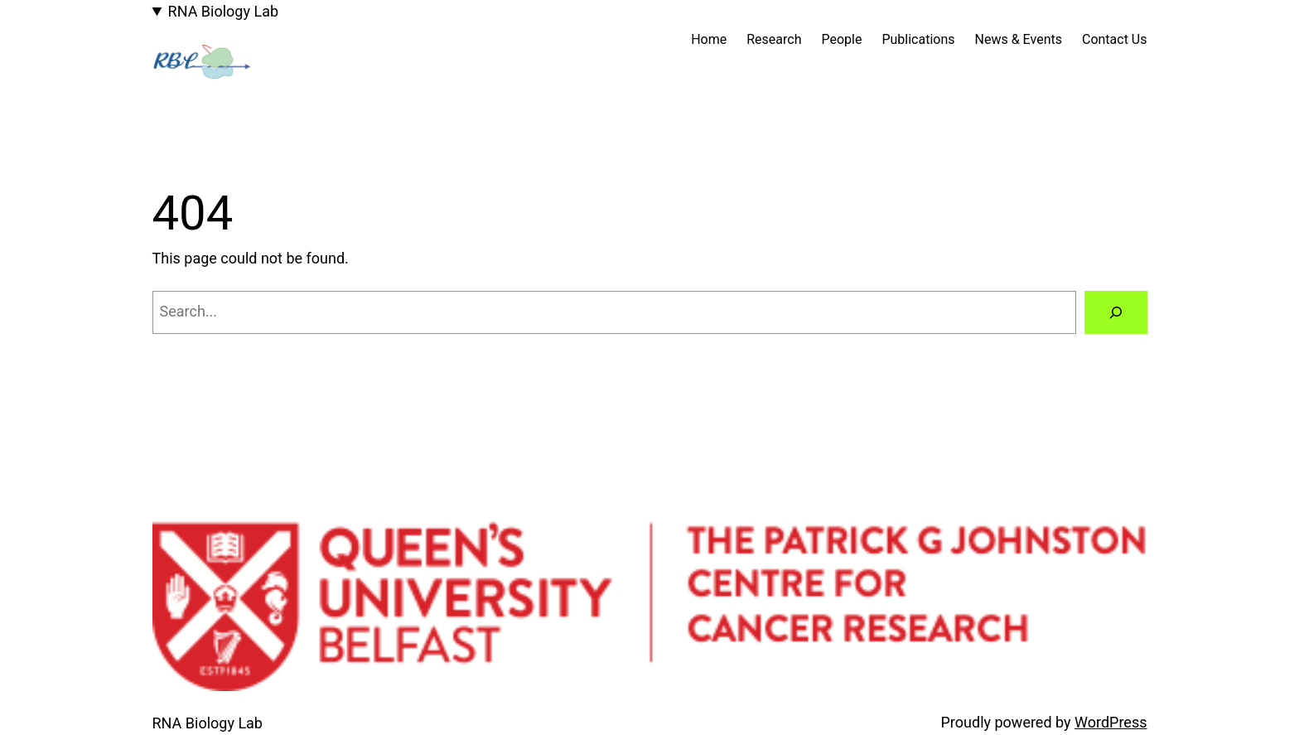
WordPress (1110, 722)
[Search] (1115, 312)
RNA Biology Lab (223, 11)
